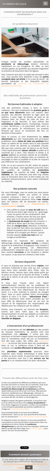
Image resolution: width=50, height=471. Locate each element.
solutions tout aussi (25, 205)
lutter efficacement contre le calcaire (33, 416)
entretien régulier (37, 428)
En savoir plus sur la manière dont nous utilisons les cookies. (25, 464)
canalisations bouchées (19, 409)
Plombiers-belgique (14, 3)
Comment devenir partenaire (25, 454)
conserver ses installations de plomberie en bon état (25, 84)
